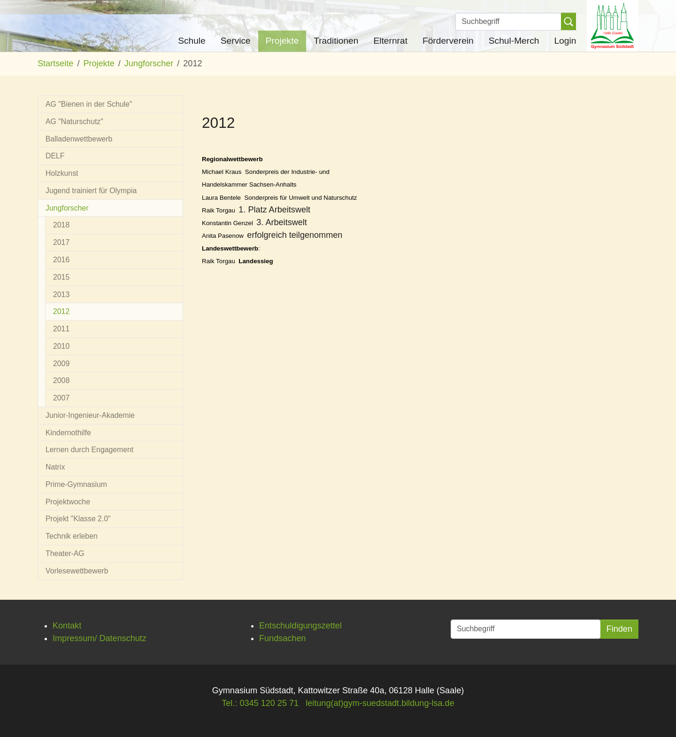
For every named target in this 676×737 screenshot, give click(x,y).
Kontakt (67, 625)
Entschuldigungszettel (300, 625)
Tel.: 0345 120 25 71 (260, 703)
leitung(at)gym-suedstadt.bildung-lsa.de (380, 703)
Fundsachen (282, 638)
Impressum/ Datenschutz (99, 638)
